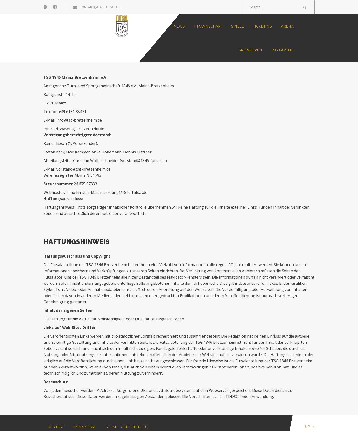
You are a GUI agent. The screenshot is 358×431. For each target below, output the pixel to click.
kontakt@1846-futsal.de (96, 7)
